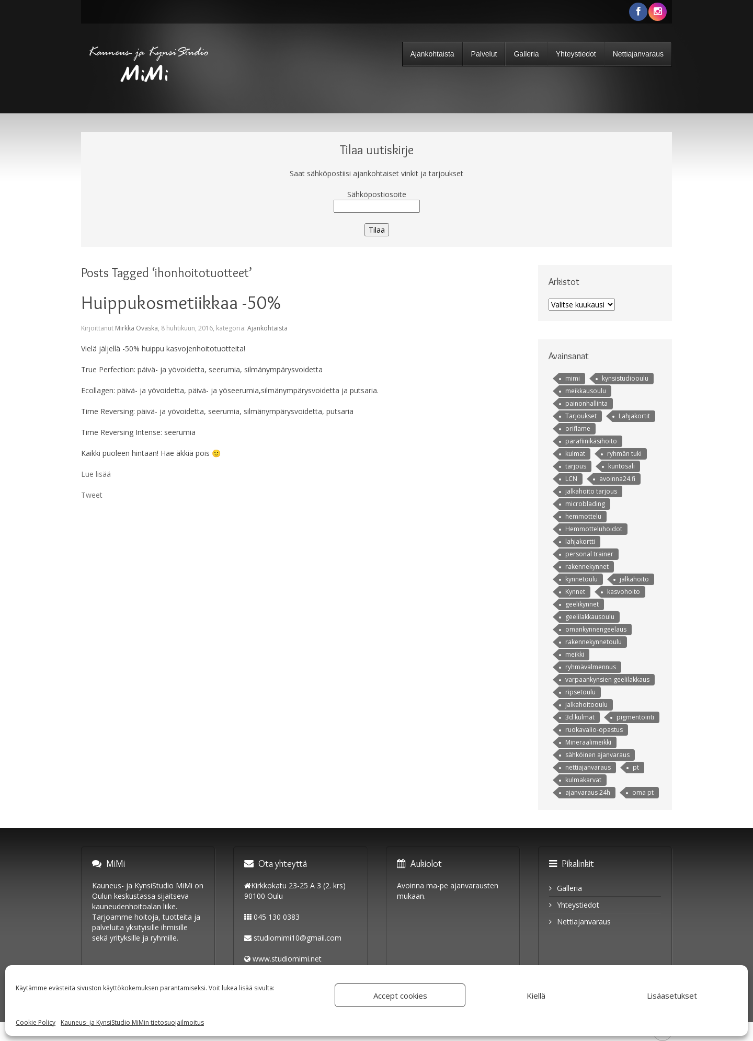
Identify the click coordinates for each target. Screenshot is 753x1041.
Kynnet (575, 591)
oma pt (643, 792)
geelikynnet (582, 604)
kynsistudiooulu (625, 378)
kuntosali (621, 466)
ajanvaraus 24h (587, 792)
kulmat (575, 453)
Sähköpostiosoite (376, 194)
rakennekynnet (587, 566)
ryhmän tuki (624, 453)
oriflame (577, 428)
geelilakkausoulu (589, 616)
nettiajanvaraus (588, 767)
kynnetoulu (581, 579)
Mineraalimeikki (588, 742)
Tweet (91, 495)
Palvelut (484, 54)
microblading (585, 503)
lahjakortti (580, 541)
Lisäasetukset (672, 995)
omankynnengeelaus (595, 629)
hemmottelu (583, 516)
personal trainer (589, 554)
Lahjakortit (634, 415)
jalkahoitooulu (586, 704)
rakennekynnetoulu (593, 641)
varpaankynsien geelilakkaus (607, 679)
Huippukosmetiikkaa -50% (181, 302)
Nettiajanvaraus (638, 54)
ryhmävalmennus (590, 666)
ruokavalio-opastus (594, 729)
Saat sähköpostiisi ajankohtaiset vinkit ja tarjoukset (376, 173)
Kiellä (536, 995)
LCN (571, 478)
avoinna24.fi (617, 478)
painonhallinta (586, 403)
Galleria (526, 54)
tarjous (575, 466)
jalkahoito (634, 579)
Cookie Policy (35, 1022)
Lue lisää (96, 474)
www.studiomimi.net (287, 959)
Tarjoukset (581, 415)
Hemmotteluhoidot (593, 528)
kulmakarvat (583, 779)
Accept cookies (400, 995)
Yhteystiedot (576, 54)
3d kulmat (580, 717)
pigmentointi (635, 717)
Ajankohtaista (432, 54)
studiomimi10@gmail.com (297, 938)
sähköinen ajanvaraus (597, 754)
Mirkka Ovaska (136, 328)
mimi (572, 378)
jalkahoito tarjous (591, 491)
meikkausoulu (585, 390)
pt (636, 767)
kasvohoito (623, 591)
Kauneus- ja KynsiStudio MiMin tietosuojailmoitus (132, 1022)
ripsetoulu (580, 692)
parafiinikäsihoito (591, 441)
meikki (574, 654)
